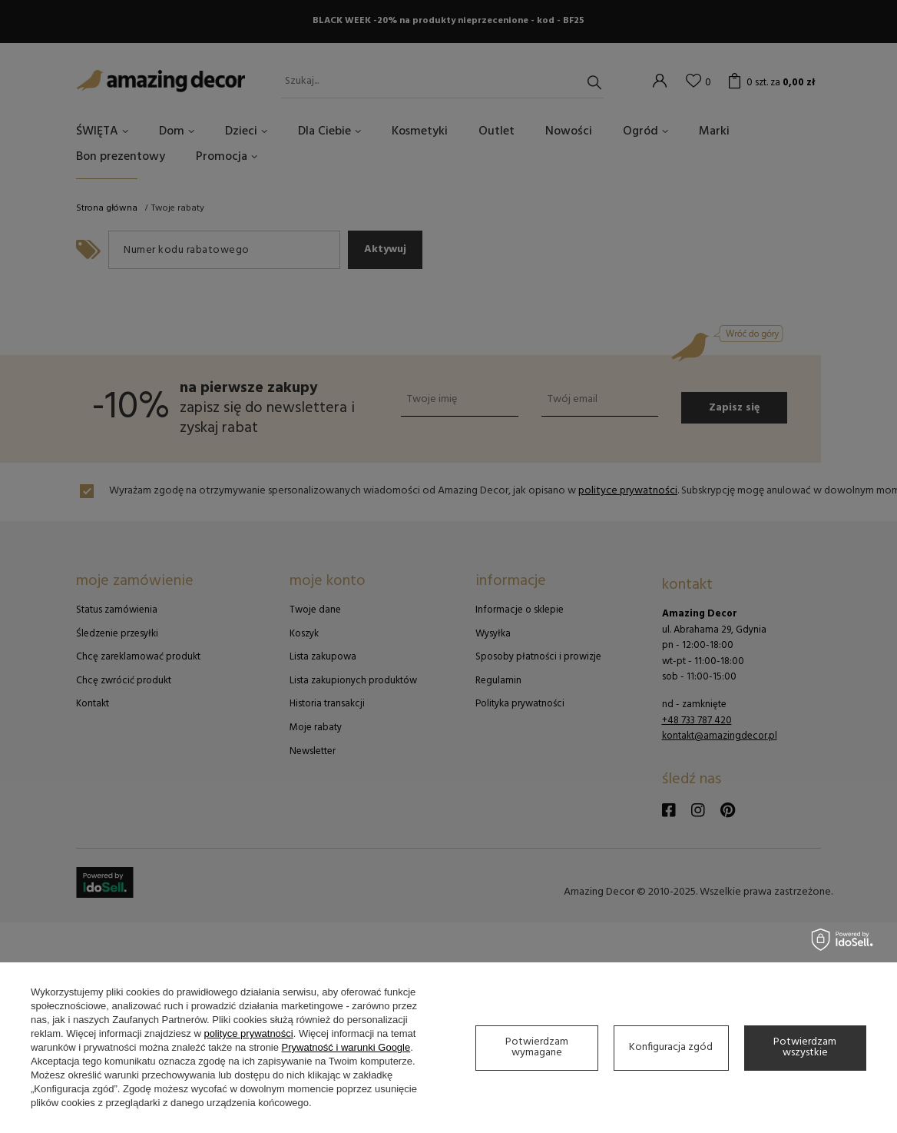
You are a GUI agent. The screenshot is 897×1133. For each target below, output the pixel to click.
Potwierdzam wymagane (536, 1047)
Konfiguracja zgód (671, 1047)
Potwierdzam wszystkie (804, 1047)
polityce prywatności (248, 1033)
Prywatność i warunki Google (346, 1047)
